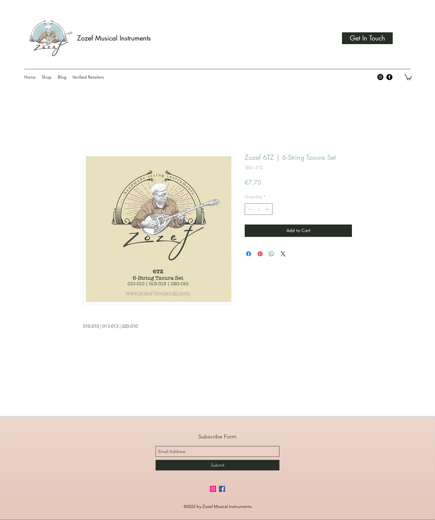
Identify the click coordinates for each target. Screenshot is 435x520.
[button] (408, 77)
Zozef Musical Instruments (114, 38)
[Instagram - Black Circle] (380, 77)
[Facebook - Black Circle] (389, 77)
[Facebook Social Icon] (222, 489)
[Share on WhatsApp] (271, 253)
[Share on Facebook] (248, 253)
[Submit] (217, 465)
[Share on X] (283, 253)
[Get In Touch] (367, 38)
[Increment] (268, 209)
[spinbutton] (259, 209)
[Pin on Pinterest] (260, 253)
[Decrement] (250, 209)
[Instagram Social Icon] (213, 489)
